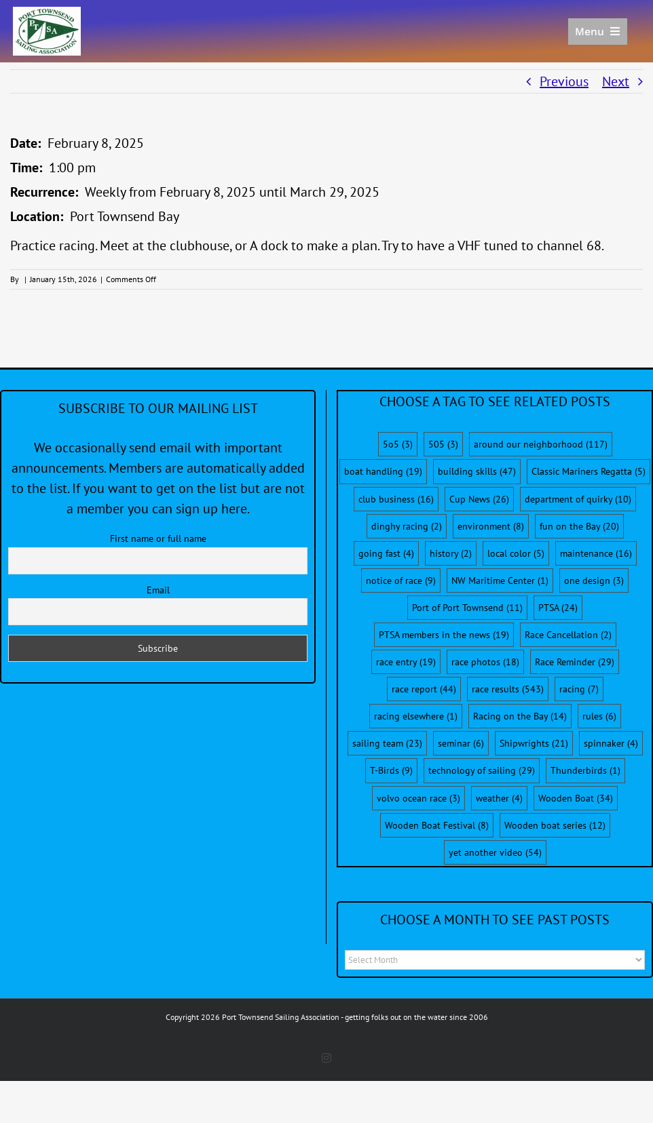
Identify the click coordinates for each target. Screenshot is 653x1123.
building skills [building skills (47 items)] (477, 471)
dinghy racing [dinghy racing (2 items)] (406, 526)
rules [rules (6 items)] (599, 716)
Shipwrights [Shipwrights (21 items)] (534, 743)
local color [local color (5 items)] (515, 553)
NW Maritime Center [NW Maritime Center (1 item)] (499, 580)
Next (615, 81)
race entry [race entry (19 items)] (406, 662)
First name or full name (158, 538)
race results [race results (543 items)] (508, 689)
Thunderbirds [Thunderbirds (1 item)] (585, 770)
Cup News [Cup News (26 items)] (479, 499)
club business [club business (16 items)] (396, 499)
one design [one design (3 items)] (594, 580)
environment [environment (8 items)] (491, 526)
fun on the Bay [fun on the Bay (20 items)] (579, 526)
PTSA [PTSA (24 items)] (558, 608)
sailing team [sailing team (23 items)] (387, 743)
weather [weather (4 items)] (499, 798)
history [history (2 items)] (451, 553)
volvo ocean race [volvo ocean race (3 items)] (418, 798)
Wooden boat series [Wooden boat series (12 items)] (554, 825)
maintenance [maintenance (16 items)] (596, 553)
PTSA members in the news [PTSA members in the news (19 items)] (444, 635)
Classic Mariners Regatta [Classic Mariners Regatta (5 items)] (588, 471)
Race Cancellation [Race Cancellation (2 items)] (568, 635)
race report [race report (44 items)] (424, 689)
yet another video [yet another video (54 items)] (495, 852)
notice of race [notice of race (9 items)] (401, 580)
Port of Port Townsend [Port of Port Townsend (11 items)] (467, 608)
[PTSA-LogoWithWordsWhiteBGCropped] (47, 13)
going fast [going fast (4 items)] (386, 553)
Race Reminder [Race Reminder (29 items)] (574, 662)
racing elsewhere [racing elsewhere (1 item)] (416, 716)
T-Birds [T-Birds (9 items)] (391, 770)
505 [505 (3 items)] (443, 444)
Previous (564, 81)
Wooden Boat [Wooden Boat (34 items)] (575, 798)
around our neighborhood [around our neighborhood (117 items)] (541, 444)
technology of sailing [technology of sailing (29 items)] (481, 770)
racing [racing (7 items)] (579, 689)
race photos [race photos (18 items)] (485, 662)
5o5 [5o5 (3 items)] (398, 444)
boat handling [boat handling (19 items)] (383, 471)
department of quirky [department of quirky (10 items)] (578, 499)
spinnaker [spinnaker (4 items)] (611, 743)
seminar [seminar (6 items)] (461, 743)
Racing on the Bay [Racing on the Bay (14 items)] (520, 716)
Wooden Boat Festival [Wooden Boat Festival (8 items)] (437, 825)
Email (158, 590)
